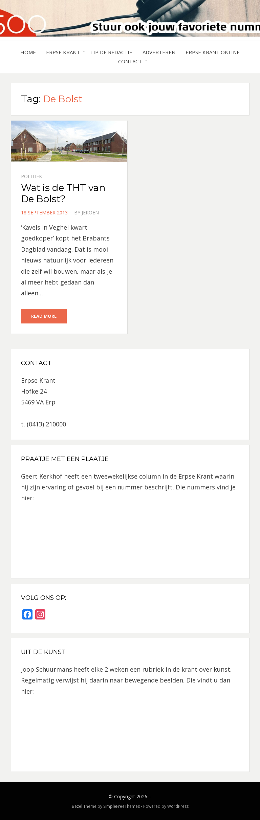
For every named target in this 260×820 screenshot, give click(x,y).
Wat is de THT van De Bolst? (63, 193)
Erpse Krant (63, 52)
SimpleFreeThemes (121, 806)
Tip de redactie (111, 52)
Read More (44, 316)
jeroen (90, 212)
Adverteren (159, 52)
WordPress (178, 806)
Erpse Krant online (213, 52)
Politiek (31, 176)
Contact (130, 61)
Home (28, 52)
